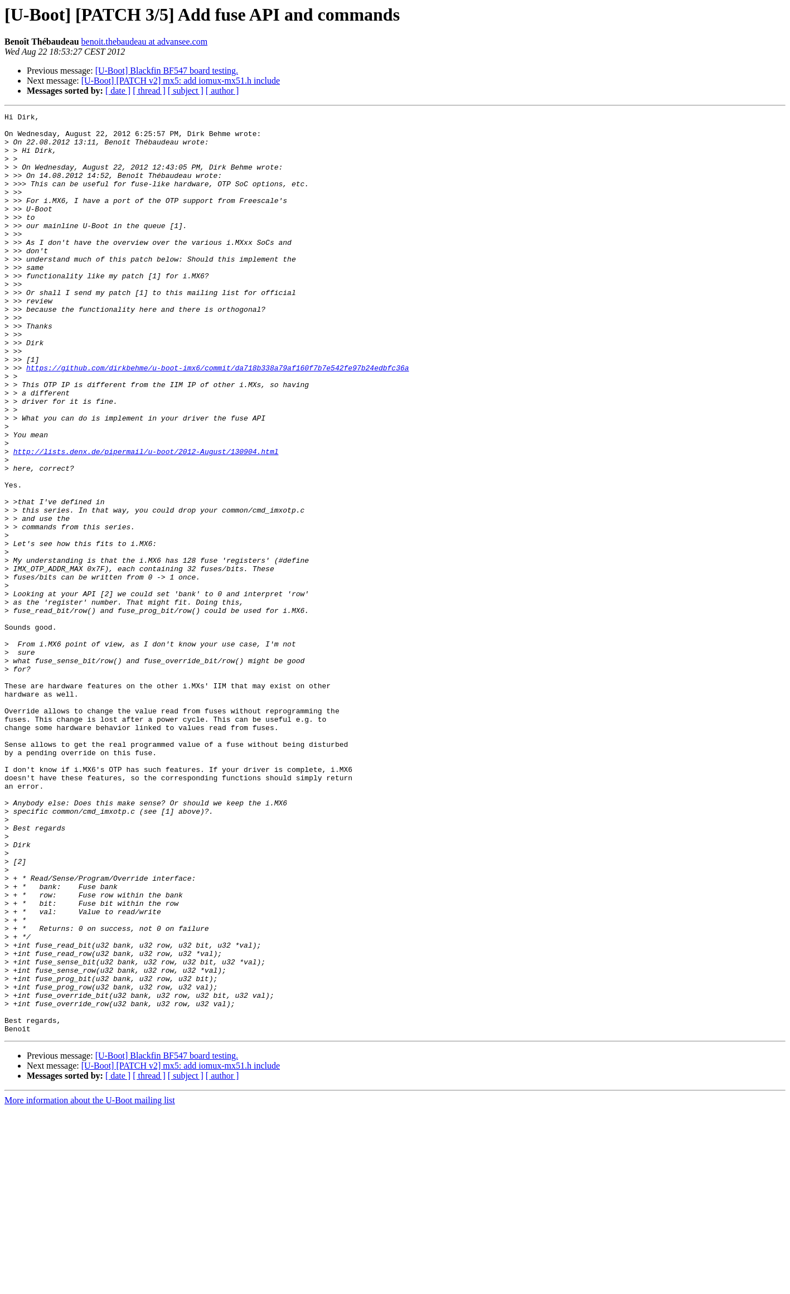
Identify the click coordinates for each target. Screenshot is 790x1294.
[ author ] (222, 90)
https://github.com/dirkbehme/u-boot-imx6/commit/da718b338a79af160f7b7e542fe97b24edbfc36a (217, 419)
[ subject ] (185, 90)
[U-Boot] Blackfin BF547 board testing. (166, 70)
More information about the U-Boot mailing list (89, 1284)
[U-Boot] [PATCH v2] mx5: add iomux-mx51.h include (180, 80)
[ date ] (117, 90)
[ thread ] (149, 90)
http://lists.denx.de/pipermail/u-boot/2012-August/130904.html (146, 520)
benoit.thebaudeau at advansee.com (144, 41)
